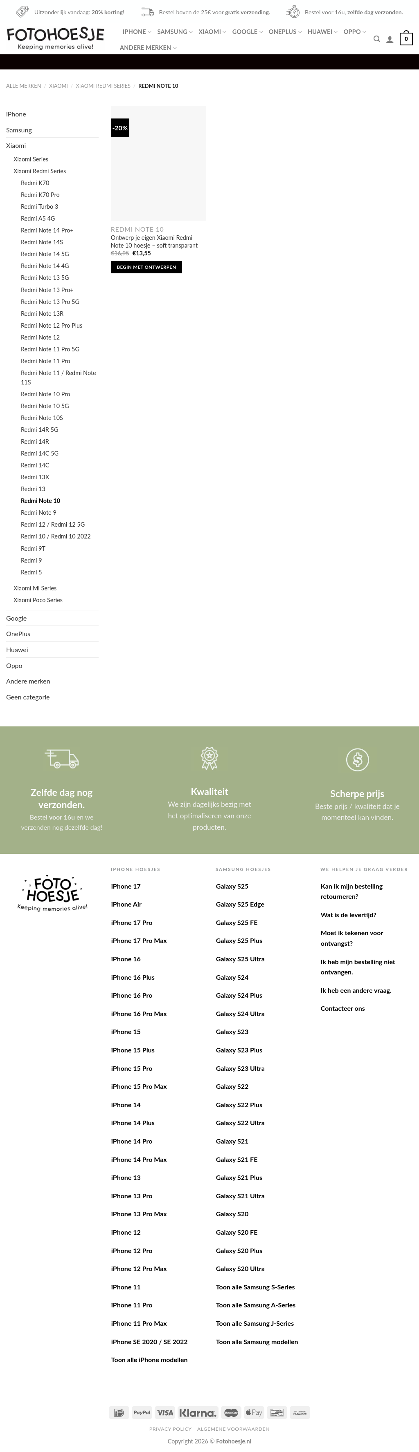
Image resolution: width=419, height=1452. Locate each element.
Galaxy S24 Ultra (240, 1013)
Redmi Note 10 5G (45, 405)
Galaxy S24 (232, 977)
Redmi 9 (31, 560)
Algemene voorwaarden (233, 1429)
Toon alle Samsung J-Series (255, 1323)
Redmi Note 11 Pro (45, 360)
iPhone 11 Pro (132, 1305)
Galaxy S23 (232, 1031)
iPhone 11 (126, 1287)
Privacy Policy (170, 1429)
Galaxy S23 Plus (239, 1050)
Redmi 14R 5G (39, 429)
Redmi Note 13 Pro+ (47, 289)
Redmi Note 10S (42, 417)
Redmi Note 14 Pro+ (47, 230)
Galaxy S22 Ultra (240, 1122)
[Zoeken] (377, 39)
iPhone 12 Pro (132, 1250)
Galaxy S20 (232, 1213)
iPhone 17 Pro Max (139, 940)
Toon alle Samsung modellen (257, 1341)
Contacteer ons (343, 1008)
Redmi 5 (31, 572)
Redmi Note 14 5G (45, 253)
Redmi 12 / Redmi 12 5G (53, 524)
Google (247, 32)
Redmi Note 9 (38, 512)
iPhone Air (126, 904)
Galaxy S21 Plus (239, 1177)
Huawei (323, 32)
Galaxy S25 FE (237, 922)
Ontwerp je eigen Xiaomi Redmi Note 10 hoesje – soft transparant (154, 241)
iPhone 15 (126, 1031)
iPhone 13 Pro (132, 1196)
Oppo (355, 32)
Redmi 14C (35, 465)
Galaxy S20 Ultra (240, 1268)
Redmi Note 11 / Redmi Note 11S (58, 377)
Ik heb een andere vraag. (356, 990)
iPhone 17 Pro (132, 922)
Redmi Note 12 (40, 337)
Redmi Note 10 (40, 500)
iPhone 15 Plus (133, 1050)
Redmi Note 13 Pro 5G (50, 301)
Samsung (175, 32)
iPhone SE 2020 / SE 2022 (149, 1341)
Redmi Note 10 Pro (45, 394)
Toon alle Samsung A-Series (256, 1305)
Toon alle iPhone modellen (149, 1359)
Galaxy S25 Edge (240, 904)
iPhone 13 (126, 1177)
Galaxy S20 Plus (239, 1250)
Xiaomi (212, 32)
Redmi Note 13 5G (45, 277)
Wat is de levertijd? (348, 914)
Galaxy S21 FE (237, 1159)
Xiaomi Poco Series (38, 599)
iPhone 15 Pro (132, 1068)
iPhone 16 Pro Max (139, 1013)
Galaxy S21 (232, 1141)
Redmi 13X (35, 477)
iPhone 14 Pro (132, 1141)
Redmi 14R (35, 441)
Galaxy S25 (232, 886)
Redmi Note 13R (42, 313)
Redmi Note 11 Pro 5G (50, 349)
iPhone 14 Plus (133, 1122)
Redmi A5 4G (38, 218)
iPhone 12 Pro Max (139, 1268)
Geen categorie (28, 697)
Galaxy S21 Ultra (240, 1196)
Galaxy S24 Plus (239, 995)
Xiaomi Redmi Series (103, 86)
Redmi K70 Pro (40, 194)
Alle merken (23, 86)
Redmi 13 (33, 488)
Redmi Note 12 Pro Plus (51, 325)
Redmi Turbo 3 (39, 206)
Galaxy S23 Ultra (240, 1068)
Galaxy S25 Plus (239, 940)
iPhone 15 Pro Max (139, 1086)
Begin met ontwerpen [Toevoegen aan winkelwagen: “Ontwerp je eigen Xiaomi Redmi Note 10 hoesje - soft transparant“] (146, 267)
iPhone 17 (126, 886)
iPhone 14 (126, 1104)
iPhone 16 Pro (132, 995)
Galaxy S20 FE (237, 1232)
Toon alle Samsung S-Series (255, 1287)
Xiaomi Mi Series (35, 588)
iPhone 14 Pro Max (139, 1159)
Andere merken (148, 48)
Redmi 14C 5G (40, 453)
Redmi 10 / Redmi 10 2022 (56, 536)
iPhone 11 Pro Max (139, 1323)
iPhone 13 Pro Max (139, 1213)
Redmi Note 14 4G (45, 265)
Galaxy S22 (232, 1086)
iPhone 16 (126, 959)
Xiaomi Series (31, 159)
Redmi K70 (35, 182)
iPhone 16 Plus (133, 977)
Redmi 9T (33, 548)
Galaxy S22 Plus (239, 1104)
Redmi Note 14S (42, 242)
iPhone (137, 32)
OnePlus (285, 32)
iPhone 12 (126, 1232)
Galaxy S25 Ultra (240, 959)
